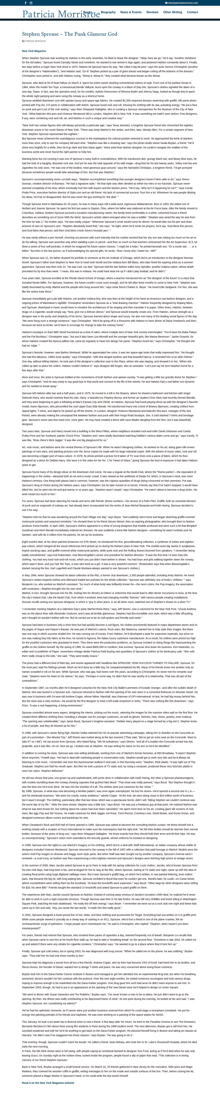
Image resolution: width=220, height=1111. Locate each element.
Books (87, 13)
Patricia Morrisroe (35, 40)
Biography (108, 13)
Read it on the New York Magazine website (48, 1082)
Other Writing (172, 13)
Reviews (152, 13)
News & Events (131, 13)
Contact (192, 13)
